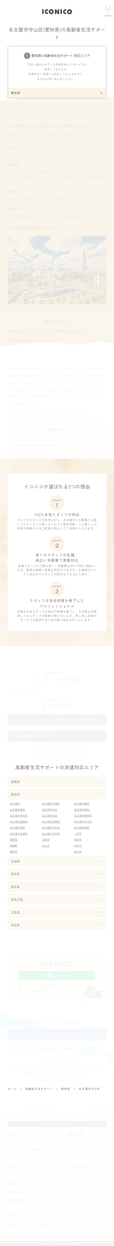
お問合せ (27, 1226)
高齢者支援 (75, 1133)
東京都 (15, 886)
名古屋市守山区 (51, 827)
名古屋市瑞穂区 (19, 821)
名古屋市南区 (17, 809)
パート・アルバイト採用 (89, 1192)
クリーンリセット (20, 1175)
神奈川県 (17, 899)
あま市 (46, 845)
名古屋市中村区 (19, 815)
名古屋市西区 (81, 809)
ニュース (79, 1184)
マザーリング (76, 1141)
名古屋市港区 (17, 827)
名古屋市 (15, 803)
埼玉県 (15, 924)
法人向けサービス (20, 1167)
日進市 (46, 839)
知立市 (78, 851)
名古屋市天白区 (51, 833)
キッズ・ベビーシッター (25, 1141)
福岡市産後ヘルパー (21, 1192)
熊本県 (15, 873)
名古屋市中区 (49, 815)
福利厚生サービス (20, 1184)
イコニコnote (82, 1175)
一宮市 (78, 833)
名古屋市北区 (49, 809)
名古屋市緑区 (81, 827)
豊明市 (14, 839)
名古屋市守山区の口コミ (34, 228)
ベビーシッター (39, 331)
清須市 (78, 839)
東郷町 (14, 845)
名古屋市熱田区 (51, 821)
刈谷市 (78, 845)
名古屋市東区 (81, 803)
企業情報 (13, 1226)
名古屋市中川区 (83, 821)
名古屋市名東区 (19, 833)
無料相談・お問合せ (57, 1035)
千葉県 (15, 912)
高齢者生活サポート (70, 331)
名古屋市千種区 (51, 803)
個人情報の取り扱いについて (53, 1226)
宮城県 (15, 861)
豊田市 (14, 851)
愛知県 (15, 794)
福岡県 (15, 781)
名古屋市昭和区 (83, 815)
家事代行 (16, 331)
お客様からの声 (83, 1167)
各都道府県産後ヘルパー (26, 340)
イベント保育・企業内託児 (27, 1149)
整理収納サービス (20, 1200)
